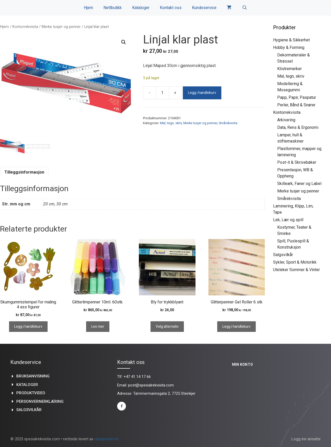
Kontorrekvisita (25, 26)
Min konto (242, 364)
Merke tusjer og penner (61, 26)
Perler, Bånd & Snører (296, 104)
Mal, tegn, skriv (171, 123)
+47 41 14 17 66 (137, 376)
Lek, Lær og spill (288, 219)
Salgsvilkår (283, 254)
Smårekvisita (228, 123)
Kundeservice (204, 8)
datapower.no (106, 439)
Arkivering (286, 119)
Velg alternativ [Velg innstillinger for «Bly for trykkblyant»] (167, 326)
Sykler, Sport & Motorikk (295, 262)
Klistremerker (289, 68)
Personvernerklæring (40, 401)
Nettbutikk (112, 8)
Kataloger (140, 8)
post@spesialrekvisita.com (151, 385)
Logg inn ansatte (306, 439)
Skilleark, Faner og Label (299, 183)
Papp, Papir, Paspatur (296, 97)
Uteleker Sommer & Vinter (296, 269)
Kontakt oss (171, 8)
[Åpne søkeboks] (244, 8)
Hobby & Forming (288, 47)
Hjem (88, 8)
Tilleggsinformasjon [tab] (24, 172)
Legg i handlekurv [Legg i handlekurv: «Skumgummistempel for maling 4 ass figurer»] (28, 326)
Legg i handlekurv (202, 92)
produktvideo (30, 393)
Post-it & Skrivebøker (296, 162)
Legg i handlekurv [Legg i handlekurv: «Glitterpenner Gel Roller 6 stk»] (236, 326)
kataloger (27, 384)
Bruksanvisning (33, 376)
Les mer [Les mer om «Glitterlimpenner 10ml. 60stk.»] (97, 326)
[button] (123, 42)
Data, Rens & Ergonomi (297, 127)
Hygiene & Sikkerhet (291, 40)
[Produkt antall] (162, 92)
